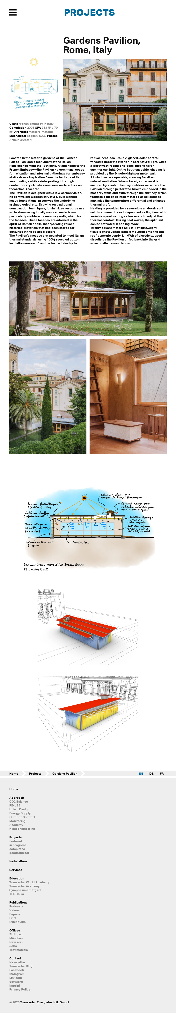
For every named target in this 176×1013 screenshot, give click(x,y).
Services (15, 870)
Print (12, 918)
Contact (15, 958)
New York (16, 942)
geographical (19, 853)
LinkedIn (15, 978)
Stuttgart (16, 934)
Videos (14, 910)
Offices (14, 930)
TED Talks (16, 894)
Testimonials (18, 950)
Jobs (13, 946)
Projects (89, 12)
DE (151, 773)
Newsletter (17, 962)
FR (162, 773)
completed (17, 849)
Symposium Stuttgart (25, 890)
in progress (17, 845)
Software (16, 981)
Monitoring (17, 821)
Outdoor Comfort (22, 817)
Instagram (17, 974)
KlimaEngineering (22, 829)
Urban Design (19, 809)
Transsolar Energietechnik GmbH (44, 1002)
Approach (16, 797)
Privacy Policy (19, 989)
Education (16, 878)
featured (15, 841)
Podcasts (16, 906)
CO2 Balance (18, 801)
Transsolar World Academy (29, 882)
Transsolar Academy (24, 886)
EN (141, 773)
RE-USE (14, 805)
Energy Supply (20, 813)
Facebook (16, 970)
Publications (18, 902)
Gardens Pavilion (64, 773)
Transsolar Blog (21, 966)
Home (13, 773)
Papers (14, 914)
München (16, 938)
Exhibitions (17, 922)
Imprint (14, 985)
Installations (18, 861)
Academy (16, 825)
